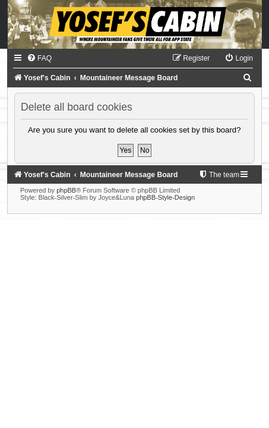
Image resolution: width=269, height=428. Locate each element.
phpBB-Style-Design (165, 197)
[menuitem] (39, 58)
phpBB (66, 190)
